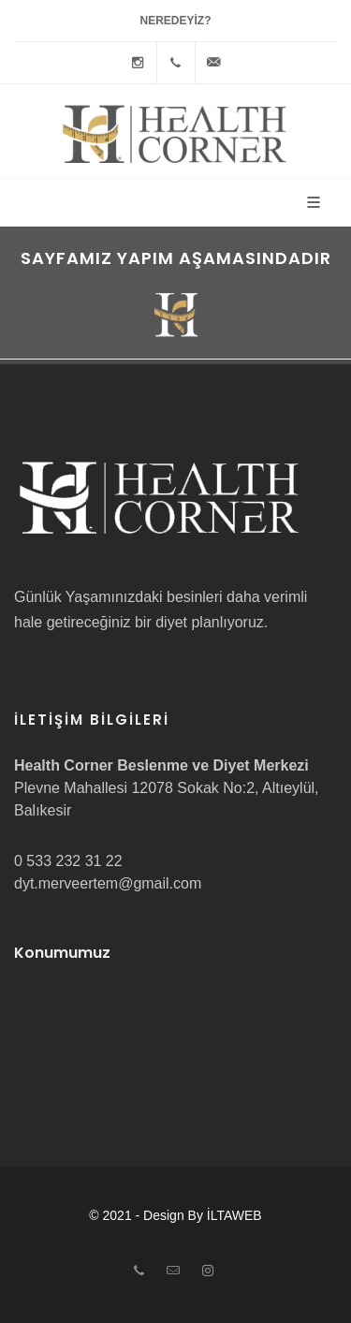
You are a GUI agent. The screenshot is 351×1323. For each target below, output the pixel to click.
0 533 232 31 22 (68, 861)
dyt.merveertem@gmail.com (107, 883)
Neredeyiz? (175, 20)
